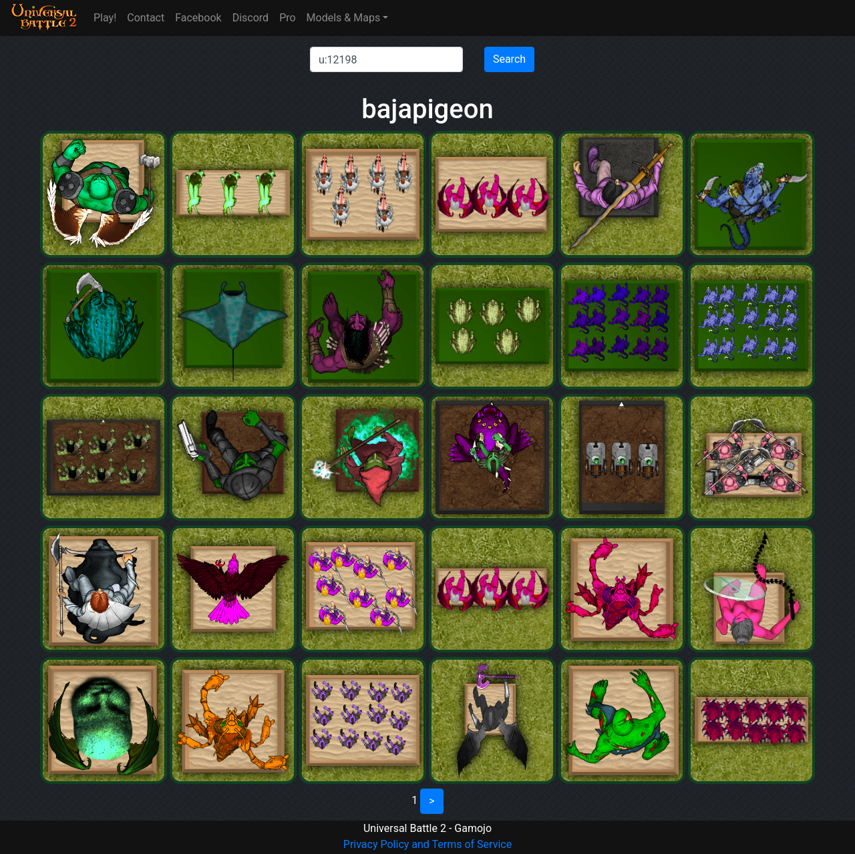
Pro (287, 17)
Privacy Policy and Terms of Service (427, 844)
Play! (105, 17)
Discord (250, 17)
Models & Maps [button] (344, 17)
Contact (145, 17)
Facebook (198, 17)
